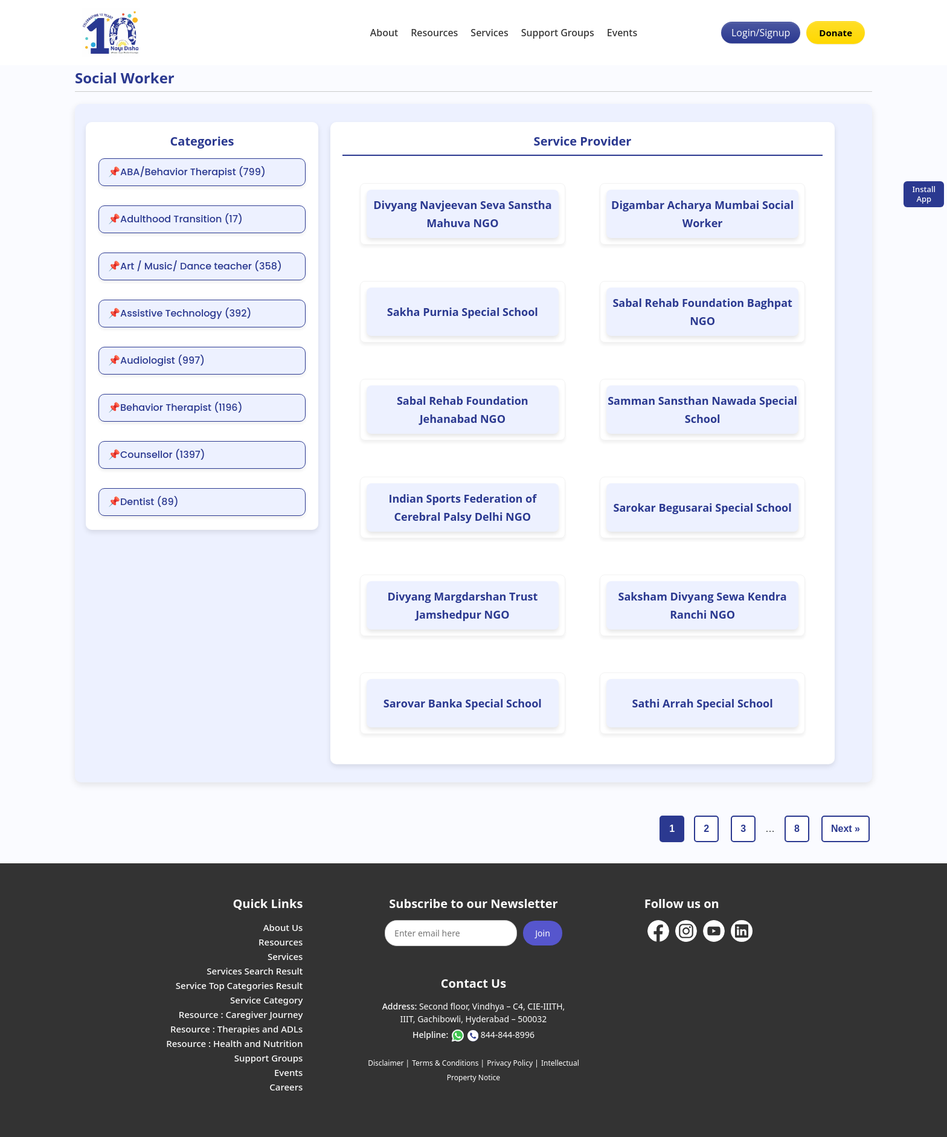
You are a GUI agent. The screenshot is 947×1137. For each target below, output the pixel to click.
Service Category (266, 1000)
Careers (286, 1087)
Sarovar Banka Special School (463, 703)
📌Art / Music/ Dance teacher (195, 266)
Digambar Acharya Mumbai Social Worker (702, 214)
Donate (835, 33)
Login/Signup (760, 32)
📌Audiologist (156, 361)
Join (542, 933)
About (384, 32)
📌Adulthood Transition (175, 219)
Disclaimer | (388, 1063)
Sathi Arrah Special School (702, 703)
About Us (283, 927)
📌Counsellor (156, 455)
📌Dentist (143, 502)
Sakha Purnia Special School (462, 311)
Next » (845, 828)
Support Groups (557, 32)
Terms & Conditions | (448, 1063)
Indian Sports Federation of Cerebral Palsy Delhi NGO (462, 507)
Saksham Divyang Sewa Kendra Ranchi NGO (702, 605)
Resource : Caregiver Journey (241, 1014)
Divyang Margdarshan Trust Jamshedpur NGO (462, 605)
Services (489, 32)
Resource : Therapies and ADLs (236, 1029)
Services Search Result (255, 971)
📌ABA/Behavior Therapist (187, 172)
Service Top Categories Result (239, 985)
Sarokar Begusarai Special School (702, 507)
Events (622, 32)
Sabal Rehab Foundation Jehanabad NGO (462, 409)
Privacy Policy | (512, 1063)
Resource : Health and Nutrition (234, 1043)
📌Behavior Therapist (175, 408)
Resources (434, 32)
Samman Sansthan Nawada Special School (702, 409)
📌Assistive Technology (179, 314)
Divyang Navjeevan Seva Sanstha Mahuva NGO (462, 214)
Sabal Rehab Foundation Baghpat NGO (702, 311)
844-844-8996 (507, 1034)
